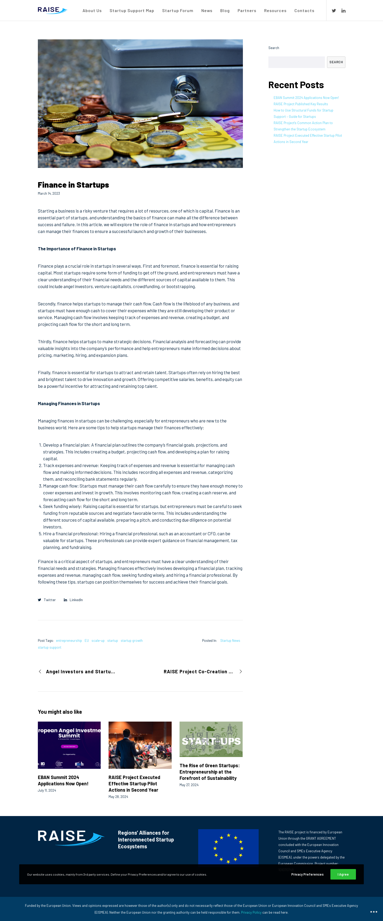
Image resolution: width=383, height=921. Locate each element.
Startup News (230, 640)
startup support (49, 647)
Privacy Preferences (307, 874)
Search (273, 48)
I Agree (343, 874)
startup (112, 640)
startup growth (132, 640)
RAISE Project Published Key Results (301, 104)
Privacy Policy (251, 912)
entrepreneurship (69, 640)
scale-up (98, 640)
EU (87, 640)
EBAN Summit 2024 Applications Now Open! (306, 98)
